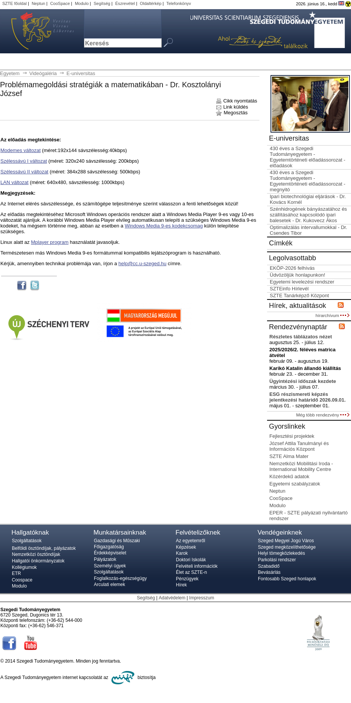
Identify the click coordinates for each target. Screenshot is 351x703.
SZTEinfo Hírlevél (289, 288)
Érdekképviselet (110, 553)
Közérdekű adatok (289, 476)
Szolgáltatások (27, 540)
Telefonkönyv (178, 3)
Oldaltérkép (151, 3)
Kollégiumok (24, 567)
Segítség (101, 3)
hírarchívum (332, 315)
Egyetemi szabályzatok (294, 484)
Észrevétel (125, 3)
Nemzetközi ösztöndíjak (36, 554)
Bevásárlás (269, 572)
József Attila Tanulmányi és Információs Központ (299, 446)
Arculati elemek (109, 584)
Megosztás (232, 112)
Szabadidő (269, 566)
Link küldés (232, 107)
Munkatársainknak (119, 532)
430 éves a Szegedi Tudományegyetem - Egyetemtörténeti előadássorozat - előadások (307, 157)
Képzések (186, 547)
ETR (16, 573)
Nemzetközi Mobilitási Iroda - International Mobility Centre (301, 466)
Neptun (38, 3)
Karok (182, 553)
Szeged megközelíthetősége (287, 547)
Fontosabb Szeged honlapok (287, 578)
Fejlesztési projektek (291, 436)
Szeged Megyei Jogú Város (286, 540)
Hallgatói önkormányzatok (38, 561)
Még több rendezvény (322, 414)
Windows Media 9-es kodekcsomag (164, 226)
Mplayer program (49, 242)
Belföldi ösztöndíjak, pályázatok (44, 548)
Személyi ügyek (110, 565)
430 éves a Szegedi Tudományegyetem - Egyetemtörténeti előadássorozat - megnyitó (307, 181)
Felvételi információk (196, 566)
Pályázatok (105, 559)
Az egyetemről (190, 540)
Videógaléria (43, 73)
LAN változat (14, 182)
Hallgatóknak (30, 532)
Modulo (82, 3)
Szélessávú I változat (23, 161)
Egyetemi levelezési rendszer (302, 282)
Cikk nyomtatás (236, 101)
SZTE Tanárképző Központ (299, 295)
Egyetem (9, 73)
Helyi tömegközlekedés (281, 553)
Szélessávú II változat (24, 172)
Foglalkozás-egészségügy (120, 578)
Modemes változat (20, 150)
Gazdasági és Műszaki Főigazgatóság (117, 543)
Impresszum (201, 598)
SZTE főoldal (14, 3)
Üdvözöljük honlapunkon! (297, 275)
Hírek (181, 585)
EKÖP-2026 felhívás (292, 268)
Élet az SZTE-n (191, 572)
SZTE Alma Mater (289, 456)
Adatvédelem (172, 598)
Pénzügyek (187, 578)
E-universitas (80, 73)
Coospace (22, 580)
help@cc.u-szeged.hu (142, 263)
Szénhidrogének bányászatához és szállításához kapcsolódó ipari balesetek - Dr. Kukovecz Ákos (308, 214)
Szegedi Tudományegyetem (38, 31)
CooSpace (60, 3)
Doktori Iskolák (191, 559)
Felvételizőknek (198, 532)
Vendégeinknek (280, 532)
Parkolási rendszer (277, 559)
